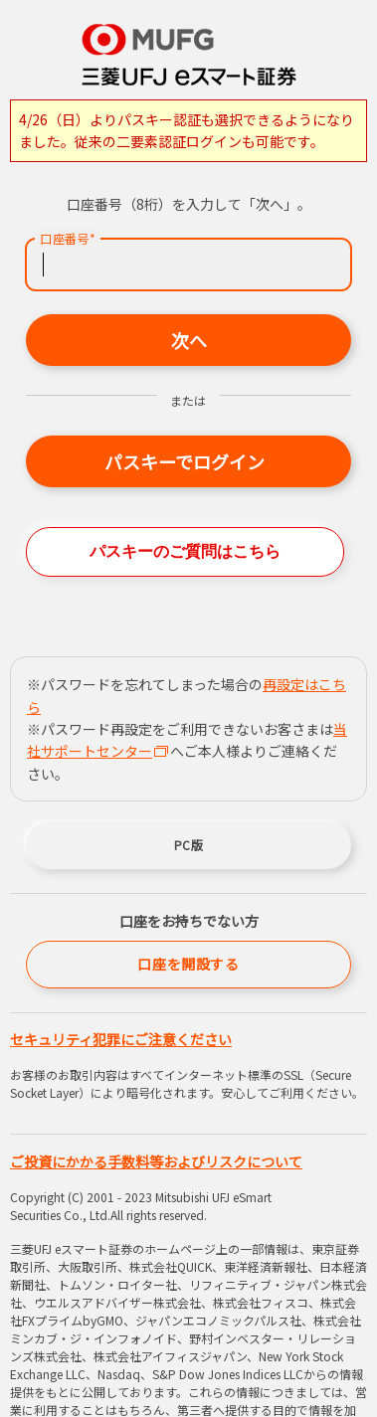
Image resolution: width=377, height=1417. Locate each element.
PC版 (189, 844)
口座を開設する (188, 964)
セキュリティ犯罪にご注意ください (121, 1039)
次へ (189, 340)
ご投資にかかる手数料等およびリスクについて (156, 1161)
